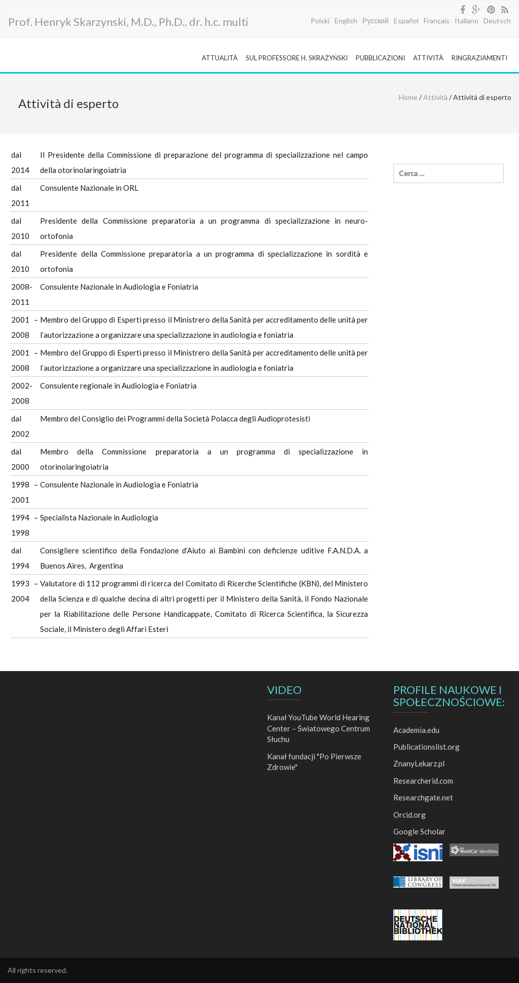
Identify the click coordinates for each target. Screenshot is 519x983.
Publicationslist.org (426, 746)
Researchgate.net (423, 797)
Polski (320, 20)
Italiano (466, 20)
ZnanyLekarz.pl (418, 763)
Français (437, 20)
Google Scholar (419, 831)
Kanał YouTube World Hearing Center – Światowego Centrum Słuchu (318, 728)
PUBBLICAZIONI (380, 58)
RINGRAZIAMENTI (479, 58)
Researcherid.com (423, 780)
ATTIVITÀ (428, 58)
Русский (375, 20)
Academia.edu (416, 729)
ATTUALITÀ (220, 58)
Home (408, 97)
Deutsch (497, 20)
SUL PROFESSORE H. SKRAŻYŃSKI (297, 58)
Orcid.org (409, 814)
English (346, 20)
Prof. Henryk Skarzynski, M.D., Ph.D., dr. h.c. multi (128, 21)
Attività (435, 97)
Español (406, 20)
